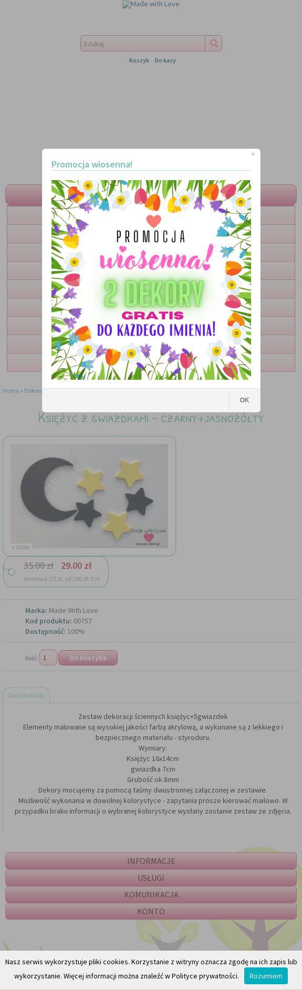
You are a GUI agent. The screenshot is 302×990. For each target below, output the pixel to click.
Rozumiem (266, 976)
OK (244, 400)
